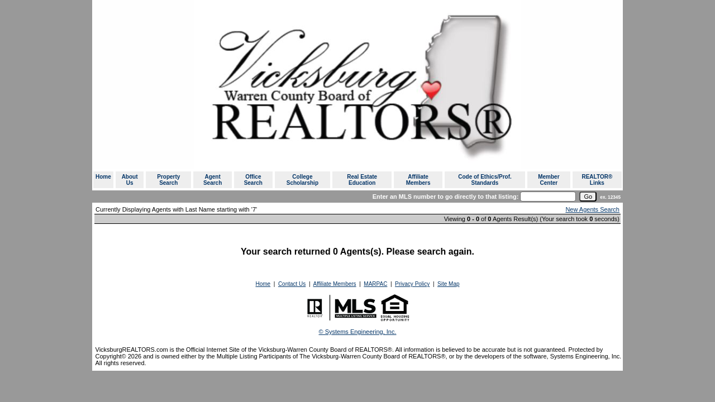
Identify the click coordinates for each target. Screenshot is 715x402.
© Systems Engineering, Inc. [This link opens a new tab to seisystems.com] (358, 331)
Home (103, 177)
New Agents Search (592, 209)
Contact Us (292, 284)
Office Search (253, 180)
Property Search (168, 180)
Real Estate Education (362, 180)
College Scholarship (302, 180)
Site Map (448, 284)
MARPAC (375, 284)
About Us (130, 180)
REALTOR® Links (596, 180)
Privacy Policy (412, 284)
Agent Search (212, 180)
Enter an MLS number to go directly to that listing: (446, 196)
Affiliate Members (418, 180)
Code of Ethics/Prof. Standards (485, 180)
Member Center (548, 180)
